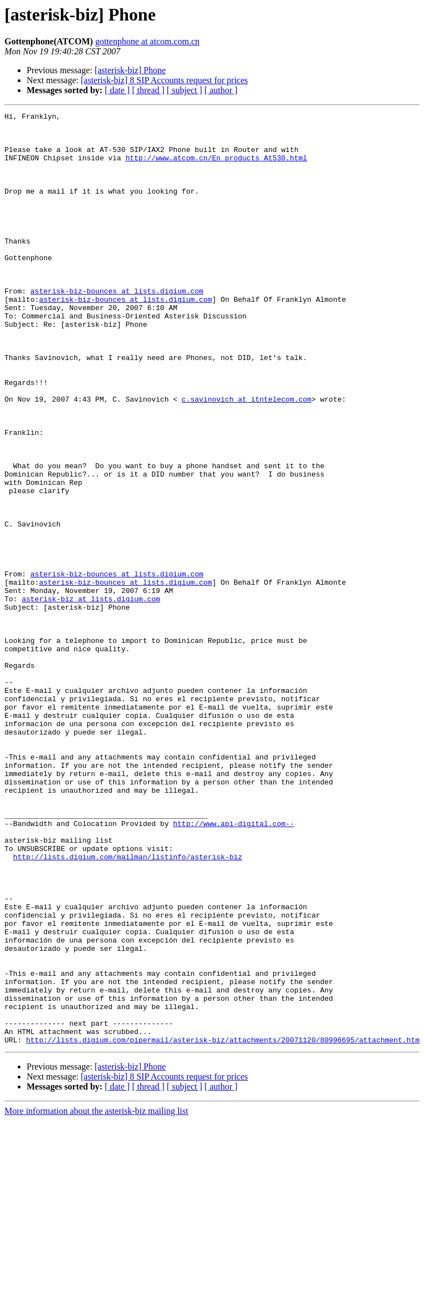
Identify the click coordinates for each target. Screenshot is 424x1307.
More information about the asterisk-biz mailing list (96, 1297)
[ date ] (117, 90)
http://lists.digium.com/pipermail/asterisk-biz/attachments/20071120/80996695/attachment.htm (223, 1226)
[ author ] (221, 90)
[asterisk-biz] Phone (130, 70)
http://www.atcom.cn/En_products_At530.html (216, 168)
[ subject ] (184, 90)
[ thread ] (148, 90)
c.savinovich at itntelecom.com (246, 457)
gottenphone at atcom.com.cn (147, 41)
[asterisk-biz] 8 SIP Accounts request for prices (164, 80)
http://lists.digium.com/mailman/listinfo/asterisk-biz (127, 1006)
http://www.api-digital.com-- (233, 966)
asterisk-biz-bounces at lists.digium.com (116, 327)
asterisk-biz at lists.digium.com (91, 697)
